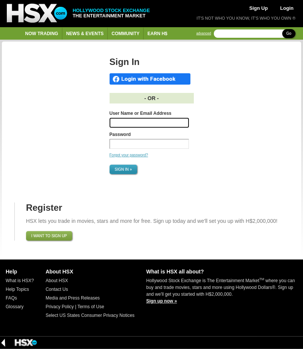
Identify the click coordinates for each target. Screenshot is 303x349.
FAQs (11, 298)
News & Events (85, 33)
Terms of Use (90, 306)
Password (120, 134)
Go (288, 33)
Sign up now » (161, 301)
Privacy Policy (60, 306)
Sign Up (258, 8)
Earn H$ (157, 33)
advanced (203, 33)
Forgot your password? (129, 155)
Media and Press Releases (73, 298)
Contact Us (57, 289)
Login (287, 8)
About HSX (57, 280)
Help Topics (17, 289)
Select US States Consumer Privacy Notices (90, 315)
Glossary (14, 306)
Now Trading (41, 33)
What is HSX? (20, 280)
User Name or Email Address (141, 113)
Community (125, 33)
